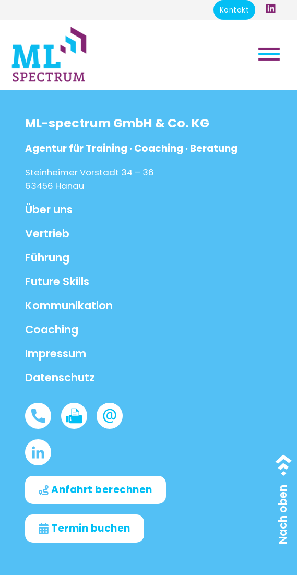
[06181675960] (43, 416)
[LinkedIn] (43, 452)
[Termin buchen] (84, 528)
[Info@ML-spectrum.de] (114, 416)
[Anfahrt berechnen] (95, 490)
